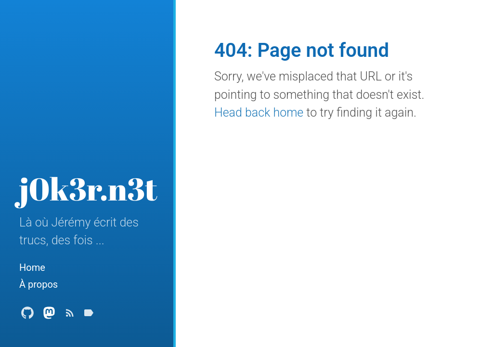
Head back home (258, 113)
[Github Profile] (27, 315)
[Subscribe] (70, 315)
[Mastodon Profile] (49, 315)
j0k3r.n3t (88, 188)
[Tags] (88, 315)
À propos (38, 284)
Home (32, 267)
